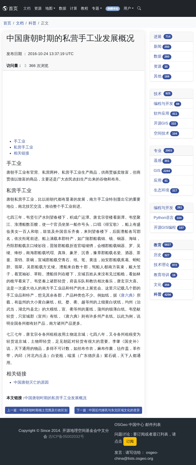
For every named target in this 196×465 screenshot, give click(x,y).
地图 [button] (49, 8)
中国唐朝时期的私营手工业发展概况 (55, 398)
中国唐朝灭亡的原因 (31, 382)
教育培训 (165, 275)
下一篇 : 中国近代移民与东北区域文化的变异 (108, 410)
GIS (163, 170)
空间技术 (166, 133)
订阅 (130, 441)
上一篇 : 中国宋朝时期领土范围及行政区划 (37, 410)
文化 (162, 284)
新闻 (162, 46)
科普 (32, 23)
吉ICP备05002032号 (66, 436)
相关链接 (21, 153)
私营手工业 (23, 147)
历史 (162, 255)
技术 (163, 93)
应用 (162, 180)
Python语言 (169, 218)
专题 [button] (95, 8)
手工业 (19, 141)
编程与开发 (167, 103)
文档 (27, 8)
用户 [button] (127, 8)
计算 (73, 8)
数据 (62, 8)
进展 (163, 36)
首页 (10, 8)
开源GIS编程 (170, 227)
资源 (38, 8)
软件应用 (166, 113)
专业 (164, 150)
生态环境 (166, 190)
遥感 (162, 160)
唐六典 (127, 295)
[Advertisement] (73, 106)
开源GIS (166, 123)
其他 (162, 76)
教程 (84, 8)
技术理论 (166, 265)
